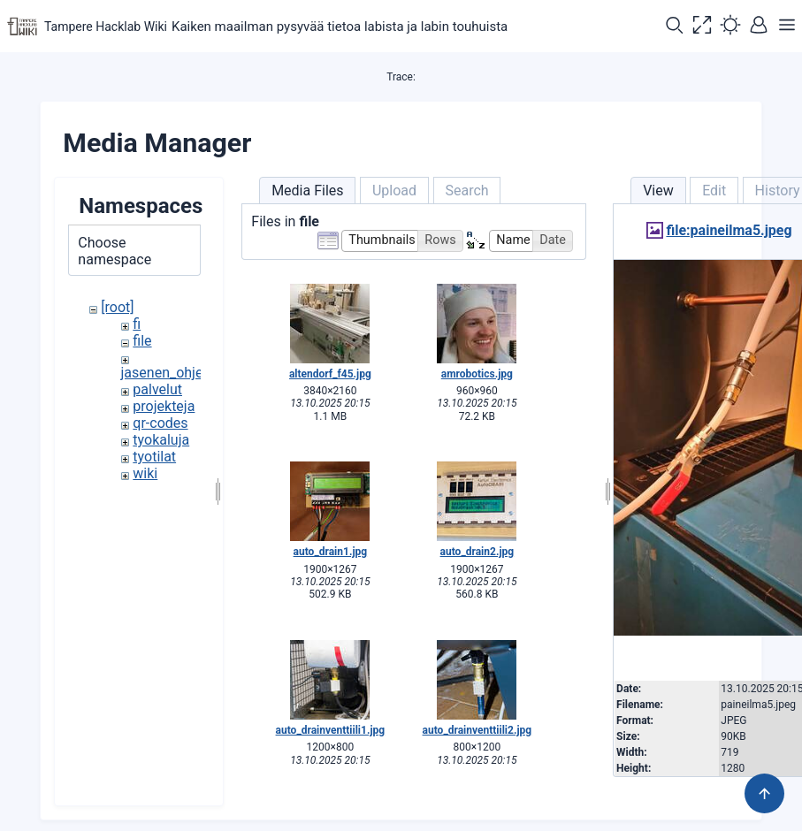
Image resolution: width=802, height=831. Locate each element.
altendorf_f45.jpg (330, 374)
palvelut (157, 389)
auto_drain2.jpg (477, 551)
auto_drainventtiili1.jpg (331, 730)
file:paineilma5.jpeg (728, 230)
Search (466, 190)
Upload (394, 190)
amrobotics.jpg (477, 374)
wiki (145, 473)
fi (137, 324)
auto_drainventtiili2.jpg (477, 730)
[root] (117, 307)
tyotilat (154, 456)
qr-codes (160, 423)
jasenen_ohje (162, 372)
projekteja (164, 406)
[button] (673, 26)
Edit (714, 190)
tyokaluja (161, 439)
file (142, 340)
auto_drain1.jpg (331, 551)
